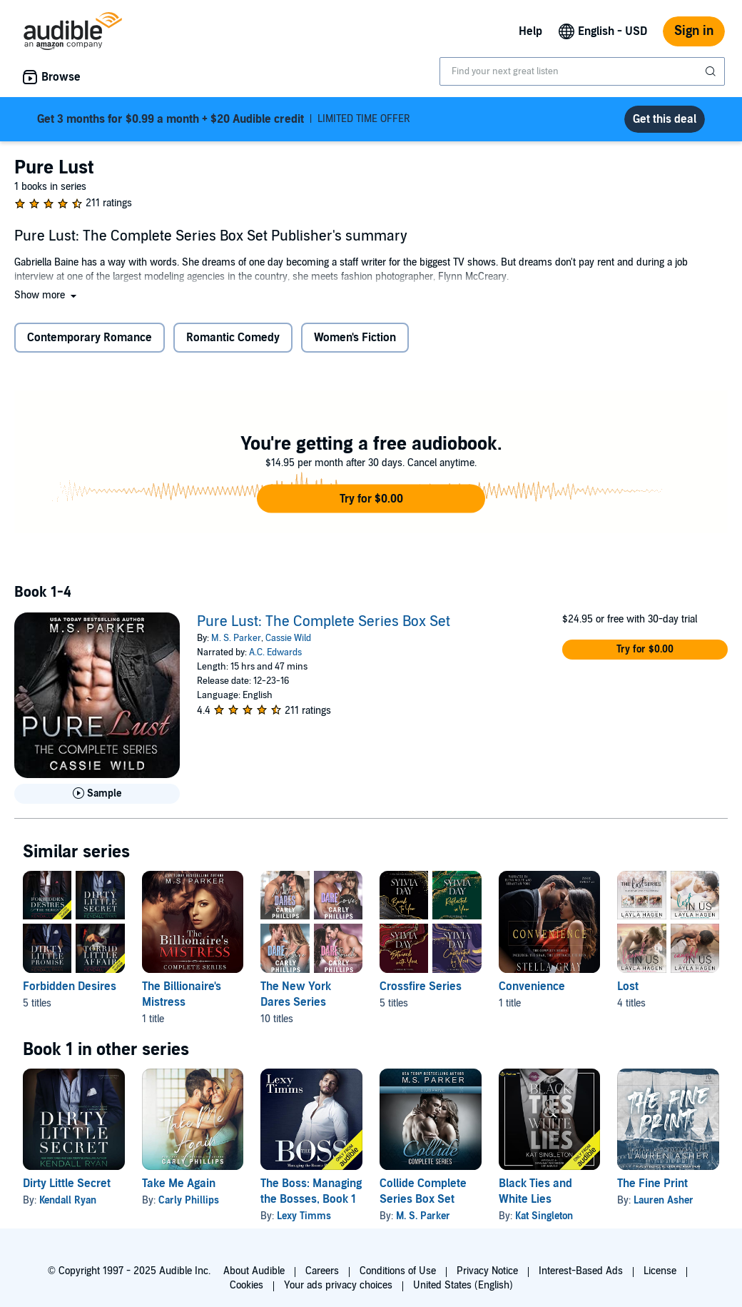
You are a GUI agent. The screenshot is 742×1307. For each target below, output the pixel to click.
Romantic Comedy (233, 337)
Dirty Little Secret (67, 1183)
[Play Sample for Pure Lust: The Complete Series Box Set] (97, 794)
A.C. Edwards (275, 652)
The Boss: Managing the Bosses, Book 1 (311, 1191)
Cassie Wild (288, 638)
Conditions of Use (398, 1271)
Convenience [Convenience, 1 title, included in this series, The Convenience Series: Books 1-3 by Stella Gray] (532, 986)
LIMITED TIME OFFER (223, 119)
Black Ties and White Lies (535, 1191)
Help (530, 31)
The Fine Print (652, 1183)
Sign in (693, 31)
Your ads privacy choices (338, 1285)
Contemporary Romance (89, 337)
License (660, 1271)
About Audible (254, 1271)
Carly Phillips (188, 1200)
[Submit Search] (712, 71)
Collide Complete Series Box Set (423, 1191)
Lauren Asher (663, 1200)
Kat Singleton (544, 1216)
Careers (322, 1271)
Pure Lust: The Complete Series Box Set (323, 621)
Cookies (246, 1285)
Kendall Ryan (67, 1200)
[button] (46, 295)
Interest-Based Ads (581, 1271)
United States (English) (463, 1285)
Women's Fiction (355, 337)
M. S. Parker (236, 638)
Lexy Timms (304, 1216)
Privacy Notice (487, 1271)
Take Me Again (178, 1183)
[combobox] (582, 71)
